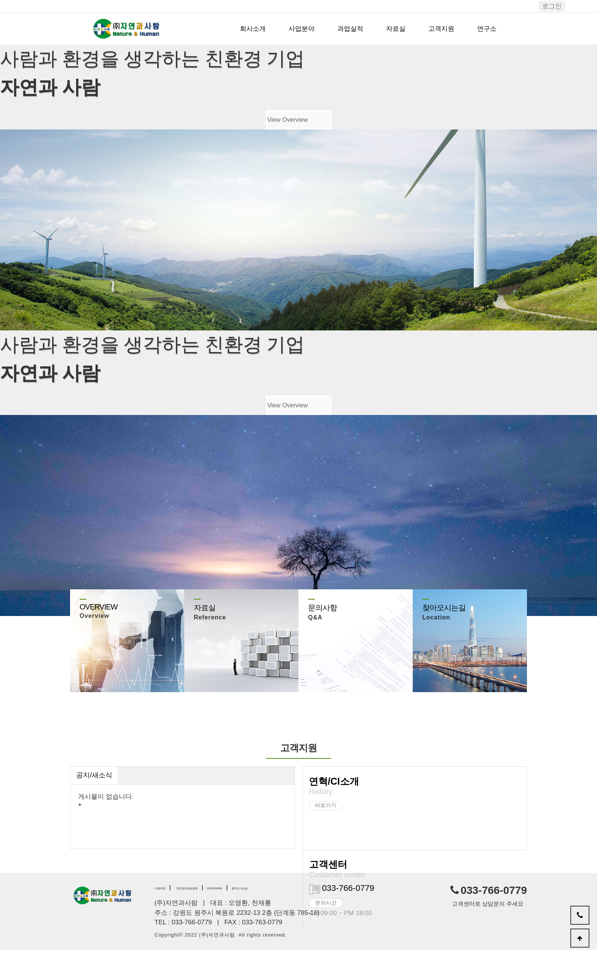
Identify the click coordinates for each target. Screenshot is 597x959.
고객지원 (441, 28)
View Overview (284, 123)
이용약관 (165, 896)
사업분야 (301, 28)
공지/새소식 (96, 784)
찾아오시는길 (293, 896)
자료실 (395, 28)
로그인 (552, 6)
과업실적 (350, 28)
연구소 (486, 28)
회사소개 (253, 28)
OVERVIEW (253, 896)
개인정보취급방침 (208, 896)
